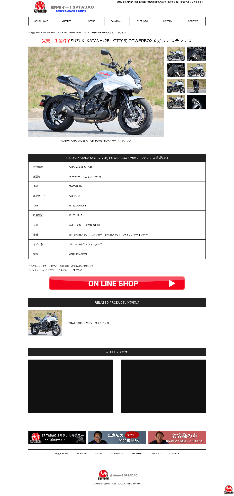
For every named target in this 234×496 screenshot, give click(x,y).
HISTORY (167, 21)
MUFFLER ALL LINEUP (55, 32)
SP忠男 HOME (41, 21)
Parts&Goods (117, 21)
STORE (91, 21)
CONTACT (193, 21)
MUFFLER (66, 21)
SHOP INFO (142, 21)
